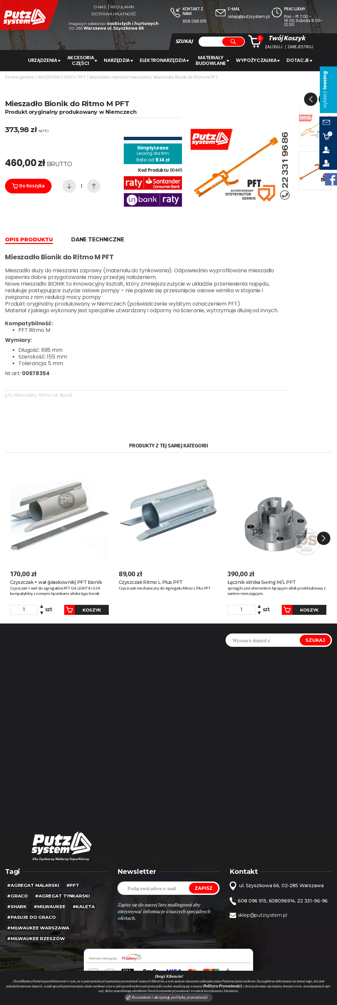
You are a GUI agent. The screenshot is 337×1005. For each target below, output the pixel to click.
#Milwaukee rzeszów (36, 908)
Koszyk (75, 580)
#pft (72, 855)
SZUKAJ (184, 41)
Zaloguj (273, 47)
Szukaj (315, 611)
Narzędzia (120, 60)
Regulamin (122, 7)
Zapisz (204, 859)
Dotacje (295, 60)
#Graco (17, 866)
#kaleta (84, 876)
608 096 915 (195, 21)
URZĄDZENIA (48, 60)
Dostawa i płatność (113, 14)
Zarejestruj (300, 47)
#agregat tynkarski (62, 866)
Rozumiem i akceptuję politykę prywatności (167, 997)
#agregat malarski (33, 855)
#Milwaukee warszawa (38, 898)
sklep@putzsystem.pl (248, 16)
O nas (99, 7)
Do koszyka (28, 185)
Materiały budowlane (212, 60)
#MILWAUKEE (50, 876)
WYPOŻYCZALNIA (255, 60)
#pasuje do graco (31, 887)
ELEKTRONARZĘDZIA (165, 60)
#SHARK (17, 876)
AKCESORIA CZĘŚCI (85, 60)
